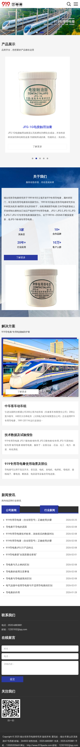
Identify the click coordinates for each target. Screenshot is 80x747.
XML (52, 742)
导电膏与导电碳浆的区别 (18, 576)
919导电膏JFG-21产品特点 (19, 545)
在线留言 (7, 633)
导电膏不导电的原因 (15, 524)
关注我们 (7, 685)
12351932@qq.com (17, 625)
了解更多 (21, 259)
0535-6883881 (15, 621)
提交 (12, 673)
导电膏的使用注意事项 (17, 569)
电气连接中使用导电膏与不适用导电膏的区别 (27, 583)
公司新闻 (11, 507)
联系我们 (7, 612)
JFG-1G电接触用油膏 (37, 129)
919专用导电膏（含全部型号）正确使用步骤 (27, 517)
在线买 (58, 742)
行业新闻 (49, 507)
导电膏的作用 (12, 590)
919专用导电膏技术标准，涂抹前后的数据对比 (28, 531)
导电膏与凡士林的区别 (17, 562)
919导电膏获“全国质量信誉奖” (20, 552)
